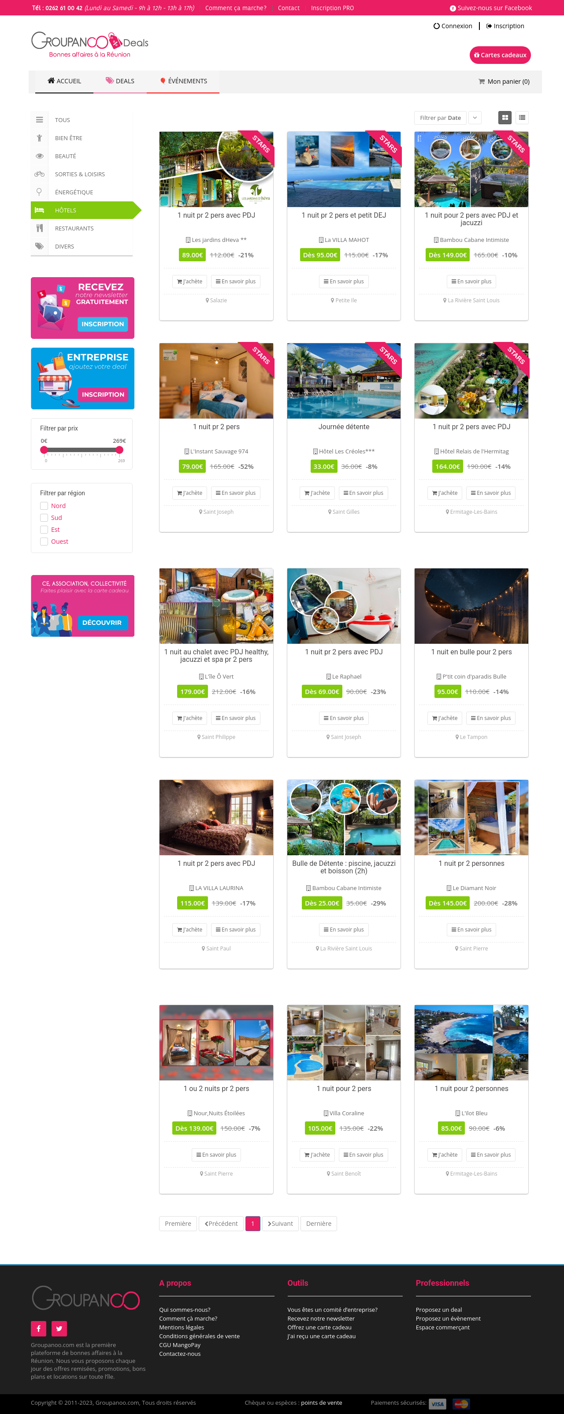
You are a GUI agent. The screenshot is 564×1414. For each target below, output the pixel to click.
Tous (50, 120)
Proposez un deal (439, 1310)
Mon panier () (509, 81)
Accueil (65, 81)
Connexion (453, 26)
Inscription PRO (332, 8)
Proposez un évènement (448, 1318)
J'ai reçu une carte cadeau (322, 1336)
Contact (289, 8)
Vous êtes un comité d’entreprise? (333, 1310)
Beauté (53, 156)
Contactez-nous (179, 1354)
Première (178, 1223)
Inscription (505, 26)
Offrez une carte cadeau (320, 1327)
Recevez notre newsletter (321, 1318)
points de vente (321, 1403)
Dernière (318, 1223)
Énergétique (62, 192)
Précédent (223, 1223)
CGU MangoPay (179, 1345)
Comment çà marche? (188, 1318)
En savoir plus (236, 281)
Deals (122, 81)
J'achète (190, 281)
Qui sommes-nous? (184, 1310)
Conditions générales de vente (199, 1336)
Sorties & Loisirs (68, 174)
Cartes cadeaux (500, 55)
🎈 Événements (187, 81)
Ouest (59, 541)
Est (55, 529)
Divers (52, 246)
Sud (56, 517)
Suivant (282, 1223)
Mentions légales (181, 1327)
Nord (58, 505)
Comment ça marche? (236, 8)
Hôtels (53, 210)
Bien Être (56, 138)
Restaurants (62, 228)
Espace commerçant (443, 1327)
